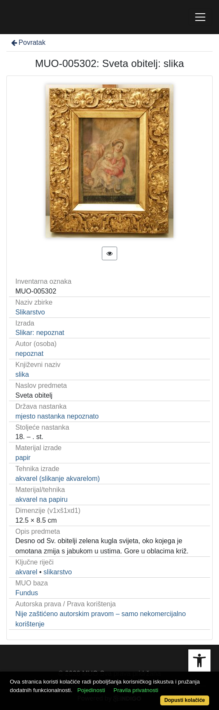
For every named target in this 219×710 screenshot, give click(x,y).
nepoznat (29, 353)
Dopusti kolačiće (184, 700)
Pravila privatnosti (135, 690)
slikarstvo (57, 572)
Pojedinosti (91, 690)
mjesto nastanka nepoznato (57, 416)
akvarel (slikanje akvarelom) (57, 478)
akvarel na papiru (41, 499)
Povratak (28, 42)
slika (22, 374)
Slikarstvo (30, 312)
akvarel (26, 572)
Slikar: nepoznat (39, 332)
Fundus (26, 593)
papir (23, 457)
